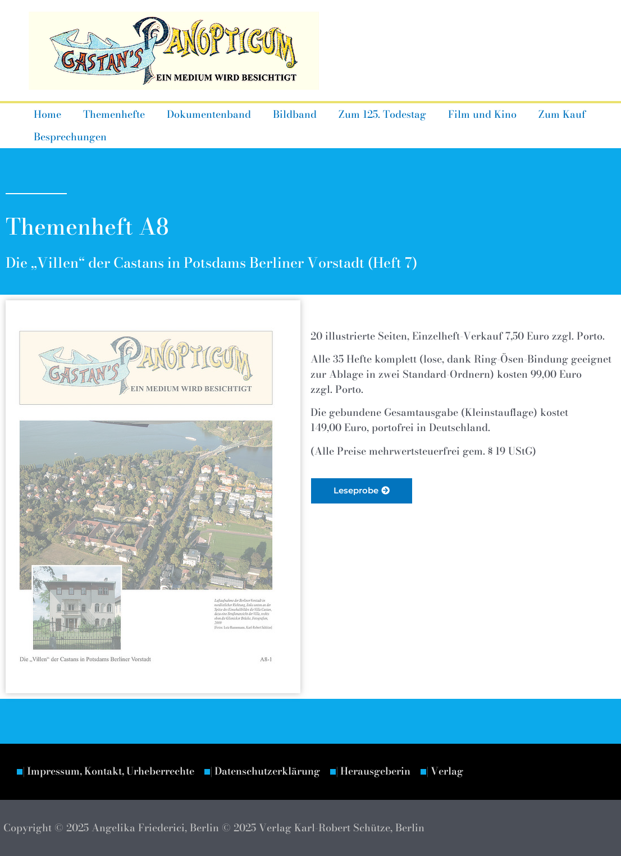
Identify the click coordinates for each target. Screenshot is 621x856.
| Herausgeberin (386, 771)
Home (46, 114)
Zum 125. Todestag (374, 114)
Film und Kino (473, 114)
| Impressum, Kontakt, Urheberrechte (112, 771)
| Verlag (460, 771)
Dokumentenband (204, 114)
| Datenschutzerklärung (274, 771)
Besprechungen (69, 136)
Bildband (288, 114)
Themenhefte (111, 114)
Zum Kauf (550, 114)
